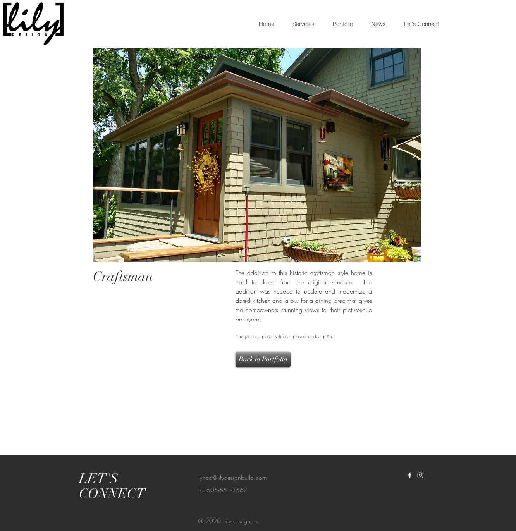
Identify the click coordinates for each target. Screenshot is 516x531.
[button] (257, 155)
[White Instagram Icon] (420, 475)
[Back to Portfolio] (263, 359)
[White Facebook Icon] (410, 475)
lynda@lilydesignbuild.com (232, 477)
